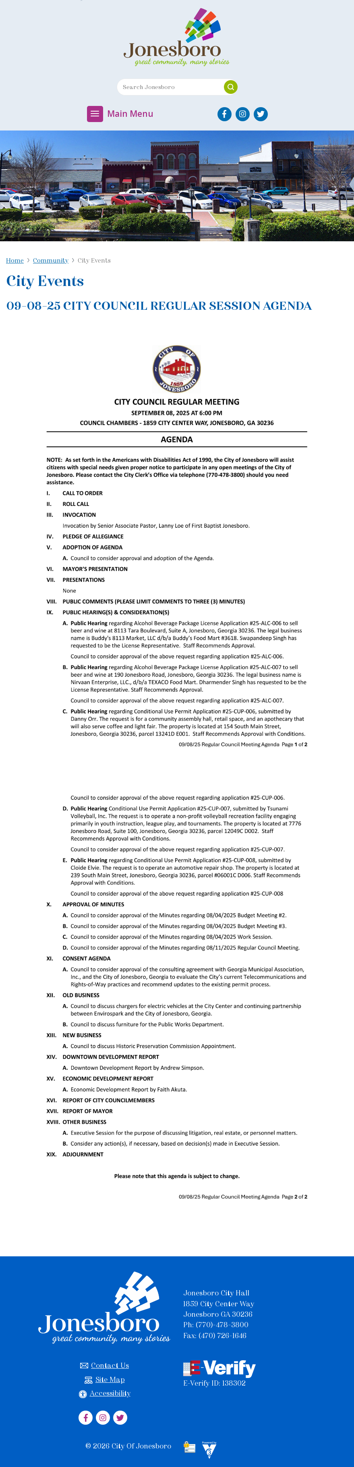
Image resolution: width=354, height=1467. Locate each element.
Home (15, 260)
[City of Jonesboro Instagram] (243, 114)
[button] (231, 87)
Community (50, 260)
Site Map (105, 1379)
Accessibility (104, 1393)
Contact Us (104, 1365)
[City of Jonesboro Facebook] (224, 114)
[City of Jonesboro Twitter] (261, 114)
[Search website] (167, 87)
